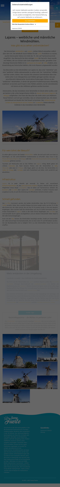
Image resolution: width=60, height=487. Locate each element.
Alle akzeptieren (30, 20)
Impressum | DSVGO (17, 28)
